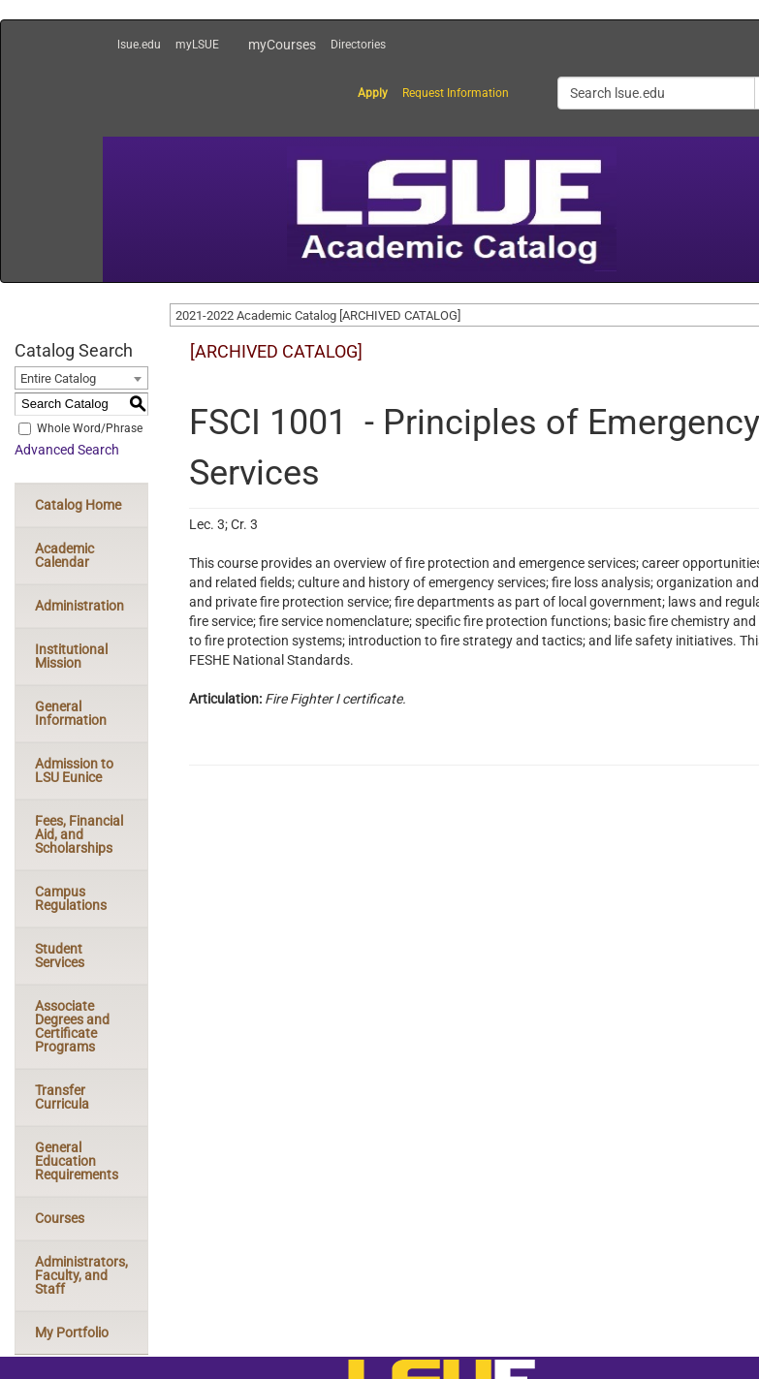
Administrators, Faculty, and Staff (81, 1275)
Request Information (455, 93)
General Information (71, 713)
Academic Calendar (64, 555)
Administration (79, 605)
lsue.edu (139, 44)
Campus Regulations (71, 898)
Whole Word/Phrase (89, 428)
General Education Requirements (76, 1161)
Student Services (59, 955)
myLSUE (197, 44)
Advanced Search (67, 449)
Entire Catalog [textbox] (58, 378)
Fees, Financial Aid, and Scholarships (79, 834)
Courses (59, 1218)
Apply (373, 93)
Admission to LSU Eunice (74, 770)
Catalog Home (78, 505)
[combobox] (81, 378)
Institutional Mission (71, 656)
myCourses (282, 44)
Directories (358, 44)
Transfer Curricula (62, 1097)
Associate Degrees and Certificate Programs (72, 1026)
